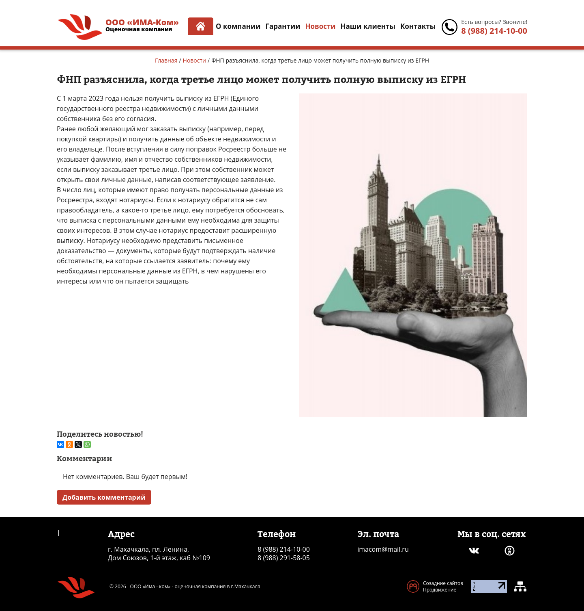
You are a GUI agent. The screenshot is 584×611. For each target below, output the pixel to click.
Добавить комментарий (104, 497)
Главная (166, 60)
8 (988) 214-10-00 (494, 30)
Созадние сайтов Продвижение (443, 586)
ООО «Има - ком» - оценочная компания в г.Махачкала (195, 586)
